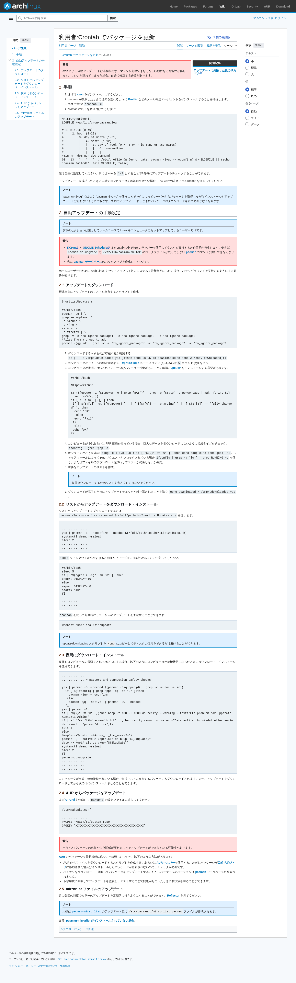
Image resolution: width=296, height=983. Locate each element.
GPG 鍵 (70, 796)
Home (174, 6)
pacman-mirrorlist (86, 908)
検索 (113, 18)
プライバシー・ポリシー (22, 962)
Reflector (173, 892)
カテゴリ (65, 925)
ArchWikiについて (48, 962)
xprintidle (130, 362)
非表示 (25, 40)
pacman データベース (87, 261)
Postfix (133, 99)
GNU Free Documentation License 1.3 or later (82, 956)
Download (283, 6)
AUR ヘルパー (166, 859)
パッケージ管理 (84, 925)
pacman (191, 251)
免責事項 (65, 962)
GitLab (235, 6)
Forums (208, 6)
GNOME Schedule (95, 247)
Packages (190, 6)
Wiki (223, 6)
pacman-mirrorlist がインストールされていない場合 (100, 917)
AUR (267, 6)
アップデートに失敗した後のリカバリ (214, 72)
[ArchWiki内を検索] (62, 18)
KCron (71, 247)
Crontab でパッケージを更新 (80, 55)
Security (252, 6)
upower (176, 367)
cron (80, 94)
